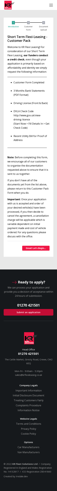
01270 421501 (28, 353)
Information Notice (29, 410)
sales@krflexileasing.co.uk (28, 374)
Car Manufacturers (28, 447)
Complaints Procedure (28, 405)
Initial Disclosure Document (28, 395)
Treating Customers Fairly (28, 400)
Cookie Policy (28, 433)
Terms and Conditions (28, 423)
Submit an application (28, 312)
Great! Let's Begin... (36, 248)
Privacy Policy (28, 428)
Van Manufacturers (28, 452)
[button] (14, 26)
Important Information (29, 390)
